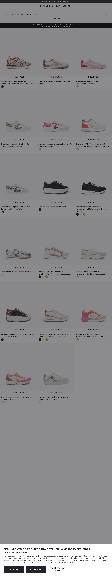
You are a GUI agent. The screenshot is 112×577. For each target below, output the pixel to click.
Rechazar (35, 569)
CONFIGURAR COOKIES (57, 569)
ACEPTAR (13, 569)
